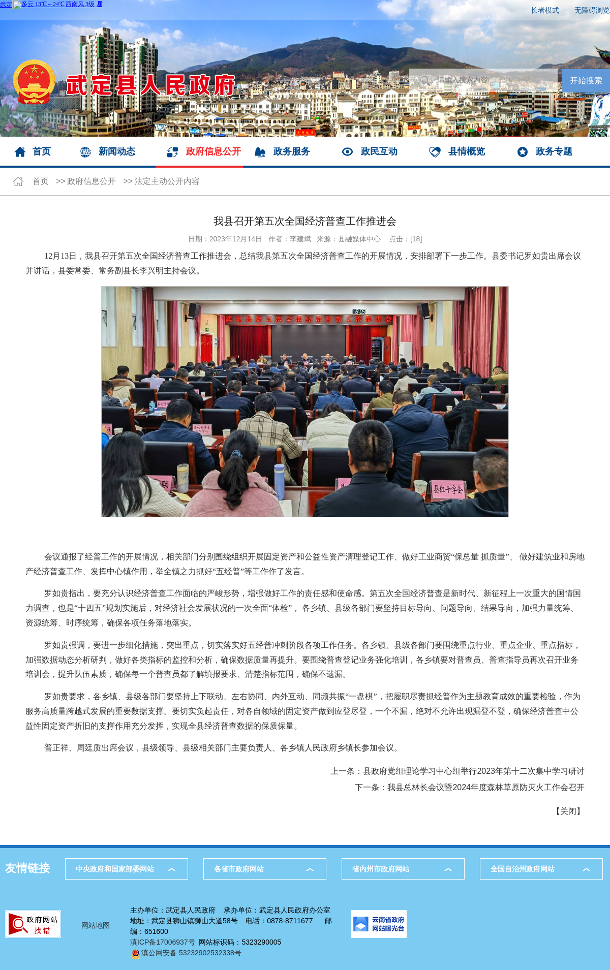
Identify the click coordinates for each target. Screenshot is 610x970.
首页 (42, 151)
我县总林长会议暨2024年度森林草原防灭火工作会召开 (486, 787)
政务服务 (291, 151)
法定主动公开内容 (167, 181)
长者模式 (545, 10)
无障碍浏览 (592, 10)
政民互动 (379, 151)
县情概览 (466, 151)
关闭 (568, 811)
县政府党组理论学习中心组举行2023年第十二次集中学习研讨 (474, 771)
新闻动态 (117, 151)
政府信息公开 (213, 151)
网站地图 (95, 925)
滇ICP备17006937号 (162, 942)
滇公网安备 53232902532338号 (185, 953)
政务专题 (554, 151)
